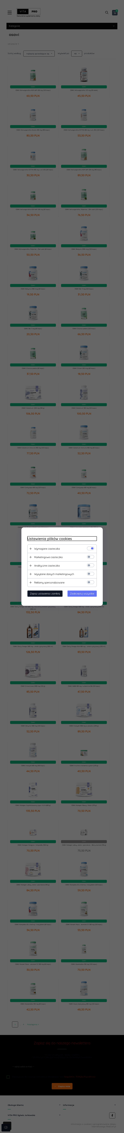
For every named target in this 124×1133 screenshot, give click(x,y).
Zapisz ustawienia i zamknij (45, 593)
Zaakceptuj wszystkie (82, 593)
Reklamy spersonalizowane (49, 582)
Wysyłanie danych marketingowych (54, 573)
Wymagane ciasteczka (47, 548)
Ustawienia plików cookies (49, 538)
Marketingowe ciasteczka (48, 557)
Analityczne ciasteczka (47, 565)
